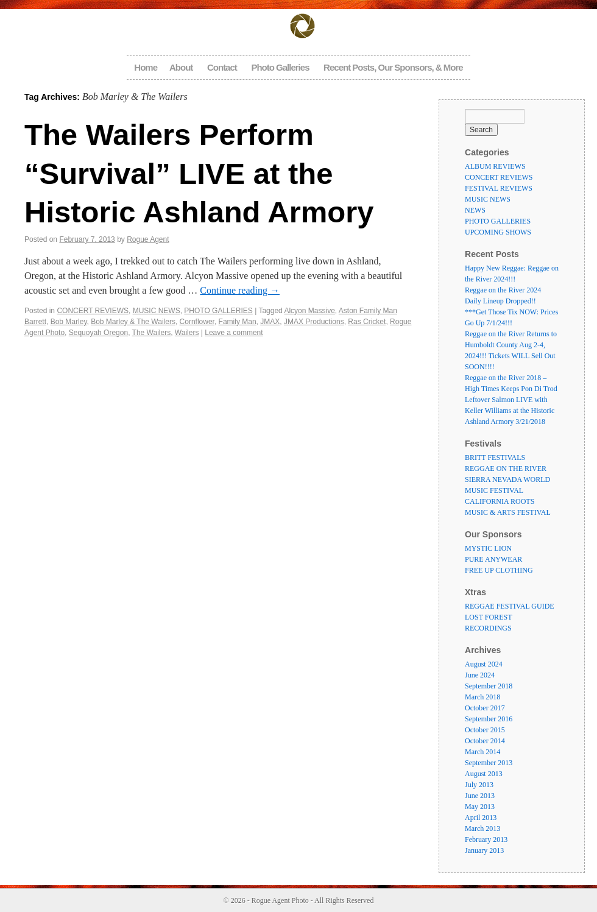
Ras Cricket (367, 321)
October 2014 (485, 741)
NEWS (475, 210)
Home (145, 67)
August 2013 (484, 773)
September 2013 (488, 762)
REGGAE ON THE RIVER (505, 468)
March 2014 (482, 752)
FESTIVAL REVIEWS (498, 188)
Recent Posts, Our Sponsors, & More (393, 67)
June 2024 (480, 675)
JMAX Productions (314, 321)
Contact (222, 67)
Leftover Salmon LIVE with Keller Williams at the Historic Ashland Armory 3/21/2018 (509, 410)
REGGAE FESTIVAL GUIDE (509, 606)
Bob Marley (69, 321)
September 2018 (488, 686)
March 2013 (482, 828)
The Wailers (151, 332)
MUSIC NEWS (156, 310)
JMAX (270, 321)
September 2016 (488, 719)
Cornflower (197, 321)
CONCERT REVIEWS (93, 310)
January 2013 (484, 850)
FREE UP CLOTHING (499, 570)
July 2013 (479, 784)
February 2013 (486, 839)
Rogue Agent (148, 239)
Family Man (237, 321)
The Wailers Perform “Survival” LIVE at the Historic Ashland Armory (199, 173)
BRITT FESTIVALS (495, 457)
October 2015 (485, 730)
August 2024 (484, 664)
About (181, 67)
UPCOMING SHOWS (498, 232)
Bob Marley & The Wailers (133, 321)
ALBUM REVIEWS (495, 166)
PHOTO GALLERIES (218, 310)
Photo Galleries (280, 67)
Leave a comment (234, 332)
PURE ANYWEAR (493, 559)
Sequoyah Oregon (98, 332)
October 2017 (485, 708)
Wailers (187, 332)
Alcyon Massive (309, 310)
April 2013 (480, 817)
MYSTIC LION (488, 548)
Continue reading (240, 290)
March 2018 (482, 697)
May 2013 (480, 806)
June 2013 (480, 795)
